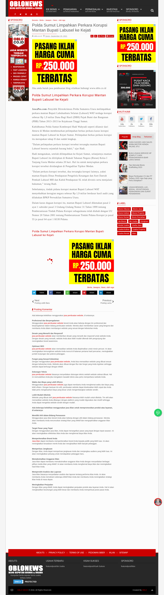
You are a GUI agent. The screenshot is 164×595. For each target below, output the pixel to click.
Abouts (40, 552)
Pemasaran (71, 10)
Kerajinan (144, 220)
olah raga (110, 287)
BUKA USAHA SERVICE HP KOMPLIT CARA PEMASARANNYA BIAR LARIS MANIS (140, 155)
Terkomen (148, 136)
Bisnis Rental (123, 216)
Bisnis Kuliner (123, 212)
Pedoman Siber (96, 552)
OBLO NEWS (22, 589)
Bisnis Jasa (137, 208)
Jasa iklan (36, 440)
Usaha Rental (123, 233)
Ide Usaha (133, 220)
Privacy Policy (57, 552)
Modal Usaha (123, 224)
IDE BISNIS (51, 10)
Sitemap (123, 552)
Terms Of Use (76, 552)
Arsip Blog (136, 136)
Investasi (113, 10)
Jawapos (96, 287)
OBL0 (144, 589)
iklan (134, 233)
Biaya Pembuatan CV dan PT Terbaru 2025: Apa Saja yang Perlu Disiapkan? (140, 177)
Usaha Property (139, 229)
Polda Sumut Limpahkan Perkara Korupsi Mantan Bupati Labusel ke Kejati (66, 96)
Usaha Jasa (136, 224)
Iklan (112, 552)
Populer (125, 136)
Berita (89, 287)
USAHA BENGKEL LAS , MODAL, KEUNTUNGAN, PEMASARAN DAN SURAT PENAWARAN (140, 189)
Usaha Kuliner (124, 229)
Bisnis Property (138, 212)
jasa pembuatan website (73, 315)
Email (109, 35)
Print (102, 35)
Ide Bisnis (122, 220)
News (103, 287)
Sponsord (132, 10)
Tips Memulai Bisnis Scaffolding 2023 (137, 165)
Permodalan (92, 10)
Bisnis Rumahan (138, 216)
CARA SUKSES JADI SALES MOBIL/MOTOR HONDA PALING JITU (140, 143)
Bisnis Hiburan (124, 208)
